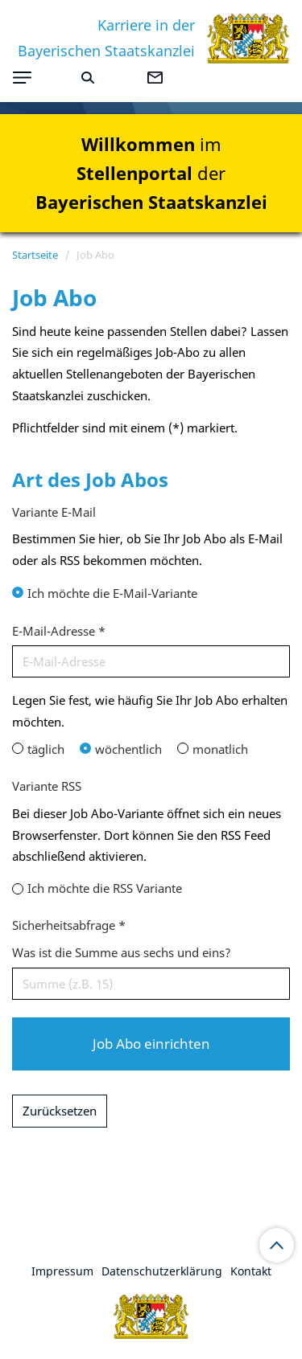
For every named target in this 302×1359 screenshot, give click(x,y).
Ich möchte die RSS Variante (104, 888)
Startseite (35, 255)
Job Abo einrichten (151, 1043)
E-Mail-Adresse (58, 631)
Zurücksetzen (60, 1111)
